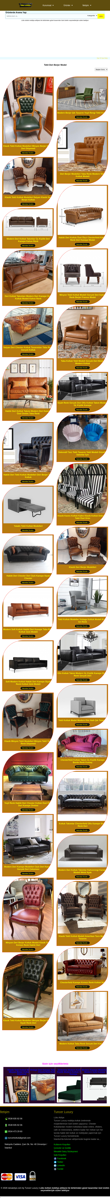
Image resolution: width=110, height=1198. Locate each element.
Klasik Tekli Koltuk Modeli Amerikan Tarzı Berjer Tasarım (83, 937)
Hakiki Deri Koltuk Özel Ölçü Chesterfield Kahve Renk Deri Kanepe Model (83, 238)
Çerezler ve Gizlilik (62, 1148)
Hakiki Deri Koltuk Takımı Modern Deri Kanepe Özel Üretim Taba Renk (28, 412)
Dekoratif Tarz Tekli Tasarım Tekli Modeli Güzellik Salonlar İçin (82, 453)
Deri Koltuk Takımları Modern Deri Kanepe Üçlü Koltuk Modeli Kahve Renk (28, 297)
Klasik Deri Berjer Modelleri (82, 567)
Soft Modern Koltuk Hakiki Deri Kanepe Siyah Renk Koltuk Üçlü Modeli (28, 682)
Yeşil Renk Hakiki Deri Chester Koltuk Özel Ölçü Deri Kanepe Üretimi (28, 804)
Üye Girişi (104, 58)
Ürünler (67, 5)
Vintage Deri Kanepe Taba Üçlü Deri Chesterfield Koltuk (47, 1071)
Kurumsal (47, 5)
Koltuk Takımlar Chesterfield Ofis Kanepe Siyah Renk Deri (82, 824)
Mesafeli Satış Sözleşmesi (66, 1151)
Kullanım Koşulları (62, 1144)
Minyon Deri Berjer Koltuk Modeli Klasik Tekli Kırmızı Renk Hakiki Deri (28, 943)
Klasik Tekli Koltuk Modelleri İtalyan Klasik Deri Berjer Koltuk (28, 198)
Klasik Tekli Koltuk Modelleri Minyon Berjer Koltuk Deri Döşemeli (28, 147)
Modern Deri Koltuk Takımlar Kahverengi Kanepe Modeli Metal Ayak (82, 871)
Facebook (60, 1158)
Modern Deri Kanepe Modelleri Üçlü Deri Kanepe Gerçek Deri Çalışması (28, 868)
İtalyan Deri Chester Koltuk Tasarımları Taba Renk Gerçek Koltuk (28, 348)
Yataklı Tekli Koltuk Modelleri (28, 526)
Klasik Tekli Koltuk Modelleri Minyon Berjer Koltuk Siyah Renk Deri (28, 1021)
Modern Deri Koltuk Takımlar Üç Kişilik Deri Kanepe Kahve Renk (28, 240)
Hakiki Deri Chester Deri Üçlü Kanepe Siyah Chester (28, 577)
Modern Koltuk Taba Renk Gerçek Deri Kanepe (82, 1044)
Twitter (58, 1162)
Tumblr (58, 1169)
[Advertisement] (55, 39)
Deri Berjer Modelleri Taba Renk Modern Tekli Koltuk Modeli (82, 175)
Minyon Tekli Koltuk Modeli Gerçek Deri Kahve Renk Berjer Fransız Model (82, 296)
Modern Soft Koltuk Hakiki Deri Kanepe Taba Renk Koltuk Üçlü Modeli (28, 630)
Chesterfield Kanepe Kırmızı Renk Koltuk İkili (82, 982)
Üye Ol (99, 58)
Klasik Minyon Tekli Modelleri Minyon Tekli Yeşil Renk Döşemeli (28, 742)
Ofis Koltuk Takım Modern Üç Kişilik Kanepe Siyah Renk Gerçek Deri (83, 674)
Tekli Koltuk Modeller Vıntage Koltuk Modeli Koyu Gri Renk (82, 620)
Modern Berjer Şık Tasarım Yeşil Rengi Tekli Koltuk (82, 113)
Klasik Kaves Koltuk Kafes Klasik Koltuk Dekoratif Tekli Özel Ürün (83, 517)
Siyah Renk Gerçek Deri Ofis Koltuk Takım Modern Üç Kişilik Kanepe (83, 404)
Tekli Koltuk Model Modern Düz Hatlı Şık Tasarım (82, 720)
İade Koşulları (60, 1155)
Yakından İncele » (28, 153)
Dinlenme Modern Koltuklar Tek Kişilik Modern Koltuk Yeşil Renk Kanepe (73, 1072)
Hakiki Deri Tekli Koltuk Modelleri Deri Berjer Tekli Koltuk (28, 476)
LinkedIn (59, 1165)
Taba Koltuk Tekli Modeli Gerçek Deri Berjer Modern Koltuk (82, 362)
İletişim (86, 5)
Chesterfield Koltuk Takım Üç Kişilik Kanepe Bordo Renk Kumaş (83, 761)
